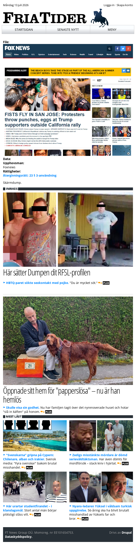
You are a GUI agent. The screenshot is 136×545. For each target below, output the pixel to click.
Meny (112, 29)
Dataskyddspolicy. (18, 537)
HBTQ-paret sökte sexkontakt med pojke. (37, 283)
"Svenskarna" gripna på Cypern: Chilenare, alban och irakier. (28, 457)
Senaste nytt (68, 29)
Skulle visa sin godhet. (23, 407)
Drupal (127, 532)
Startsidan (24, 29)
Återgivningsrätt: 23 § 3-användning (29, 175)
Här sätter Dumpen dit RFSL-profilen (46, 272)
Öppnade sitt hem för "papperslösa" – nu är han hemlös (61, 395)
